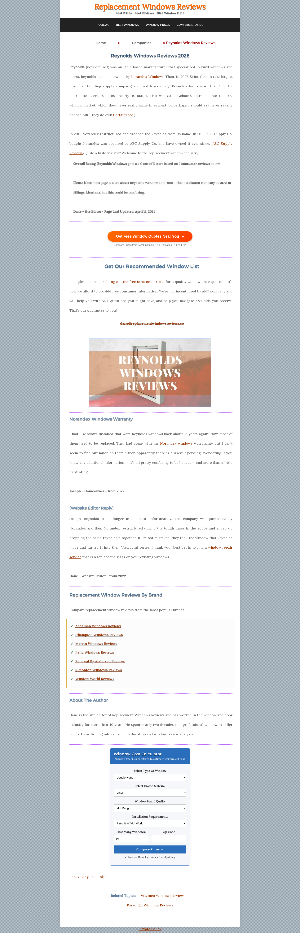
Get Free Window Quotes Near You (150, 236)
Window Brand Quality (150, 801)
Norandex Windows (147, 76)
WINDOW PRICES (158, 25)
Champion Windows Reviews (99, 635)
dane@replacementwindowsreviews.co (152, 323)
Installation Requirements (150, 817)
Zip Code (169, 832)
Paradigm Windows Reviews (150, 905)
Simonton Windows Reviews (98, 670)
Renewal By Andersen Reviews (100, 661)
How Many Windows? (131, 832)
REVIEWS (103, 25)
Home (101, 43)
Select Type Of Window (150, 771)
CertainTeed (123, 115)
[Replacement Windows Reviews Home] (150, 9)
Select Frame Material (150, 786)
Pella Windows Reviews (94, 652)
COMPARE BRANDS (190, 25)
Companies (141, 43)
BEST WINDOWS (127, 25)
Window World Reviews (94, 679)
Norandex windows (176, 443)
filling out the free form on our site (135, 281)
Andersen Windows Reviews (98, 626)
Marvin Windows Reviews (96, 644)
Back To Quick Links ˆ (89, 877)
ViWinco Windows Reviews (163, 895)
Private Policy (150, 929)
